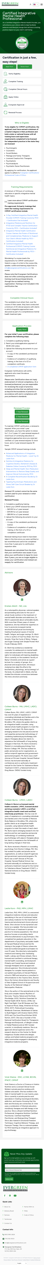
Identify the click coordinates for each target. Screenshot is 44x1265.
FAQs (26, 1211)
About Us (7, 1207)
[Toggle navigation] (42, 4)
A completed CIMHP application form (21, 367)
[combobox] (22, 1263)
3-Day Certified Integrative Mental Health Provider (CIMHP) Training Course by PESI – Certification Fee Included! (22, 217)
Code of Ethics (29, 1215)
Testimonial (7, 1219)
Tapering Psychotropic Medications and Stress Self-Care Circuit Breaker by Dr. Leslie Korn (21, 484)
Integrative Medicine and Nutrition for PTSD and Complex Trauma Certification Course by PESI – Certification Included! (21, 225)
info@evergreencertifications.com (18, 268)
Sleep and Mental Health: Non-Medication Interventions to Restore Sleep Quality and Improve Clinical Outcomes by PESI (22, 471)
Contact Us (8, 1223)
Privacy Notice (8, 1176)
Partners (7, 1215)
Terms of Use (36, 1257)
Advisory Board (9, 1211)
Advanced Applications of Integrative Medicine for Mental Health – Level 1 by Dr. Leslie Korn (22, 456)
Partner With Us (29, 1207)
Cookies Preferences (35, 1260)
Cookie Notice (26, 1260)
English (19, 1263)
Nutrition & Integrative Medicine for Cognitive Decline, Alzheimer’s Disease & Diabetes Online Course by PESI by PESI (21, 463)
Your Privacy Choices (17, 1260)
